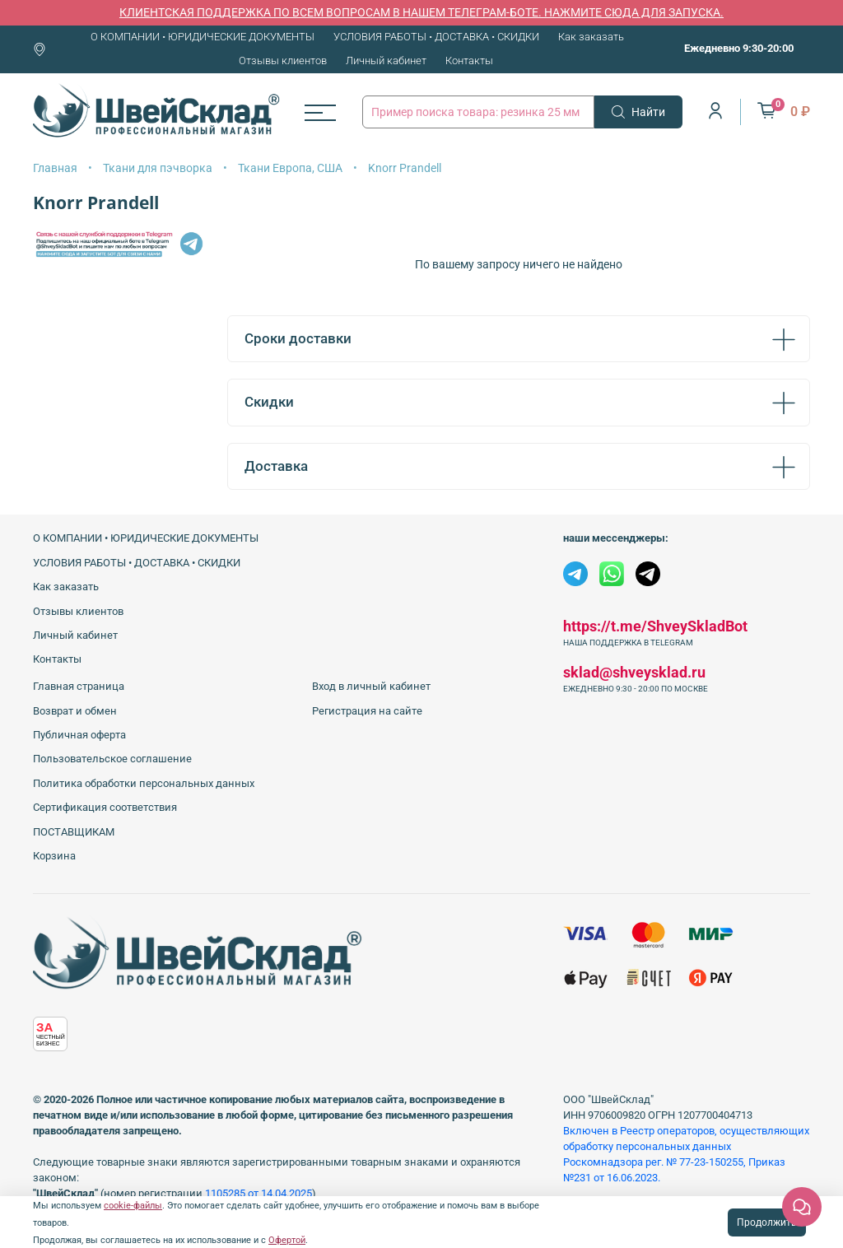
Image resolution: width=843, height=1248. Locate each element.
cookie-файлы (133, 1205)
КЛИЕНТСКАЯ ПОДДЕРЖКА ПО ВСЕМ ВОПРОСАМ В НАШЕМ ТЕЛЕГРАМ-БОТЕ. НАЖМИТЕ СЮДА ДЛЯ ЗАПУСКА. (421, 12)
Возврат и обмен (75, 711)
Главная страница (78, 686)
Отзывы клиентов (283, 60)
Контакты (469, 60)
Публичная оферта (79, 735)
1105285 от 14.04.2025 (258, 1193)
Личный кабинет (386, 60)
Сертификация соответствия (105, 807)
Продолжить (767, 1222)
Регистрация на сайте (367, 711)
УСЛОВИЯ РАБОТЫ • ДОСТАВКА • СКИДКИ (436, 36)
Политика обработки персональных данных (143, 783)
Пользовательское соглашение (112, 758)
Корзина (54, 856)
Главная (55, 168)
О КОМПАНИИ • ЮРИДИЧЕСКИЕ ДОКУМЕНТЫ (202, 36)
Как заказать (591, 36)
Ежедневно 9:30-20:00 (739, 48)
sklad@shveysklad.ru (634, 672)
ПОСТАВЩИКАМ (73, 832)
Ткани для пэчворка (157, 168)
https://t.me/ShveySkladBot (655, 626)
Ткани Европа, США (290, 168)
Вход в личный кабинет (371, 686)
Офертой (286, 1240)
